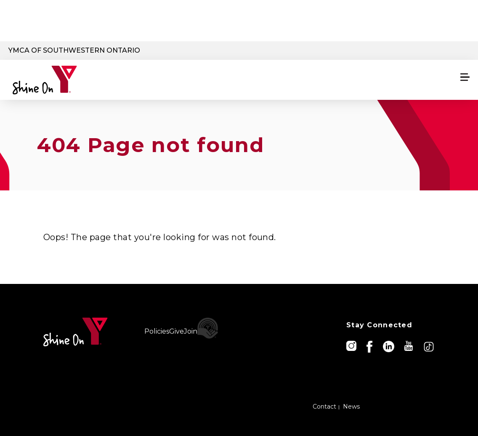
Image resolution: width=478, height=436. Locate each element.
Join (190, 331)
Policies (156, 331)
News (351, 406)
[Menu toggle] (465, 77)
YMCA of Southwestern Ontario (74, 50)
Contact (324, 406)
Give (176, 331)
